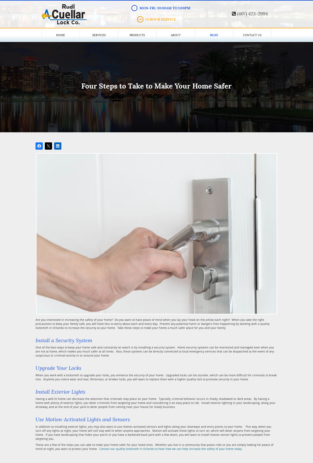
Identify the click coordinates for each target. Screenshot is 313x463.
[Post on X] (48, 146)
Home (60, 35)
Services (99, 35)
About (176, 35)
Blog (214, 35)
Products (137, 35)
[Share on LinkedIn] (57, 146)
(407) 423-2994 (250, 14)
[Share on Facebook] (39, 146)
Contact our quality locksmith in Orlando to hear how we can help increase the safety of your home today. (170, 449)
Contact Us (252, 35)
